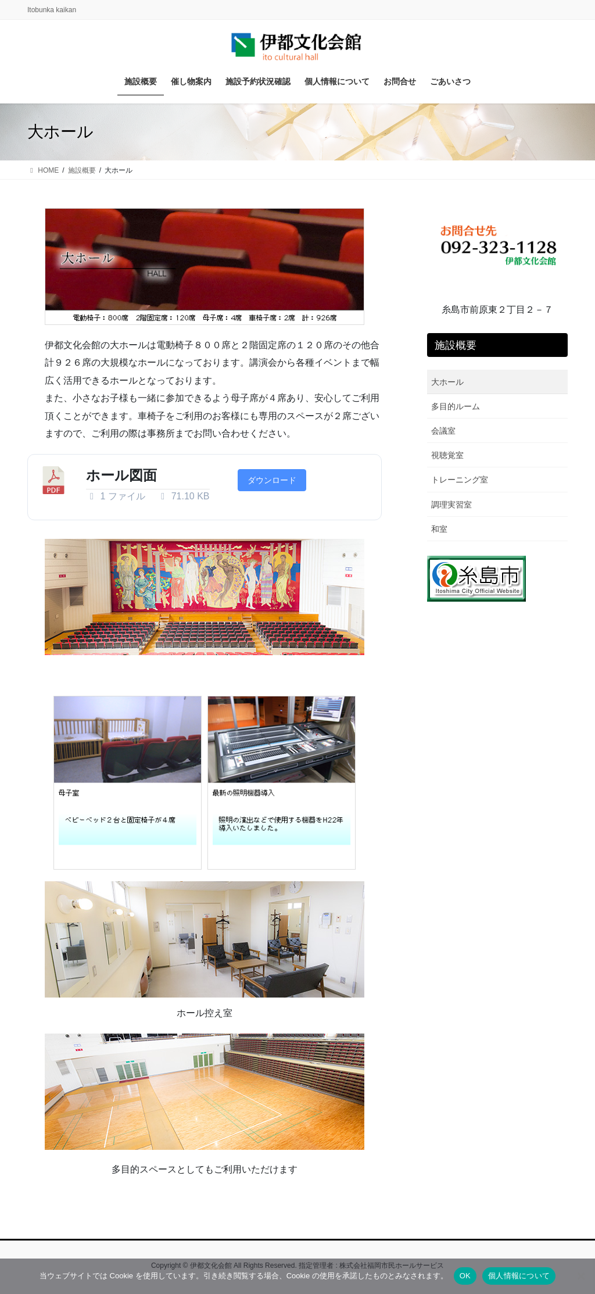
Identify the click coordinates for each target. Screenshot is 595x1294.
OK (465, 1275)
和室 (439, 529)
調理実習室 (451, 504)
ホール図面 (121, 475)
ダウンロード (272, 480)
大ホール (447, 382)
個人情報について (519, 1275)
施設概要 (455, 345)
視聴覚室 (447, 455)
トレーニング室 (459, 479)
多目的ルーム (455, 406)
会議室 (443, 430)
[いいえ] (580, 1276)
